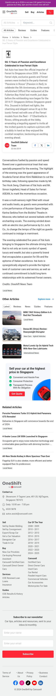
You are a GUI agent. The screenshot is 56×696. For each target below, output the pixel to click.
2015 (36, 536)
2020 (30, 546)
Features (45, 30)
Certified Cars (34, 562)
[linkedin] (48, 145)
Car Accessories (35, 582)
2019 (36, 543)
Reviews (22, 30)
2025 (36, 553)
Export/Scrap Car (10, 533)
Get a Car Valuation (11, 536)
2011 (36, 529)
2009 (36, 526)
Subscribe (28, 654)
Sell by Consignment (11, 529)
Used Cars (33, 569)
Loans (5, 581)
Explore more (46, 299)
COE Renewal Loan (11, 578)
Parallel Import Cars (37, 575)
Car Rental (33, 572)
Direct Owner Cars (36, 565)
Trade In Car (8, 543)
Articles (15, 37)
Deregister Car (9, 539)
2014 (30, 536)
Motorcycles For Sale (38, 586)
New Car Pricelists (10, 552)
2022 (30, 550)
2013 (36, 533)
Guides (33, 30)
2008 (30, 526)
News (26, 37)
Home (5, 37)
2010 (30, 529)
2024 (30, 553)
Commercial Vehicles (38, 579)
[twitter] (42, 145)
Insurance (6, 585)
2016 (30, 539)
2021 (36, 546)
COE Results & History (12, 594)
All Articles (12, 22)
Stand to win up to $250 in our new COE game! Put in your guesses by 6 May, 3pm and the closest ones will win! (28, 3)
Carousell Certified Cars (13, 562)
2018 (30, 543)
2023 (36, 550)
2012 (30, 533)
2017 (36, 539)
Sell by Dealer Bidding (12, 526)
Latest (7, 306)
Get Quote (17, 393)
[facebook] (35, 145)
